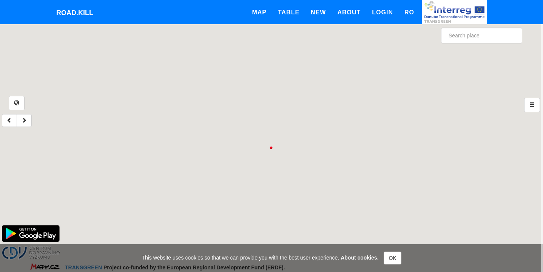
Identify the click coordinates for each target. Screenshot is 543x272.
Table (288, 12)
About (349, 12)
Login (382, 12)
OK (392, 258)
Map (259, 12)
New (318, 12)
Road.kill (74, 13)
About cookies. (359, 258)
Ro (409, 12)
